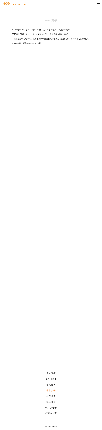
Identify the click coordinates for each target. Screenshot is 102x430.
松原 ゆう (51, 385)
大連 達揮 (51, 373)
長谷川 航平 (51, 379)
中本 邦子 (51, 390)
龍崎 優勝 (51, 402)
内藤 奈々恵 (51, 413)
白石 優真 (51, 396)
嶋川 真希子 (51, 407)
